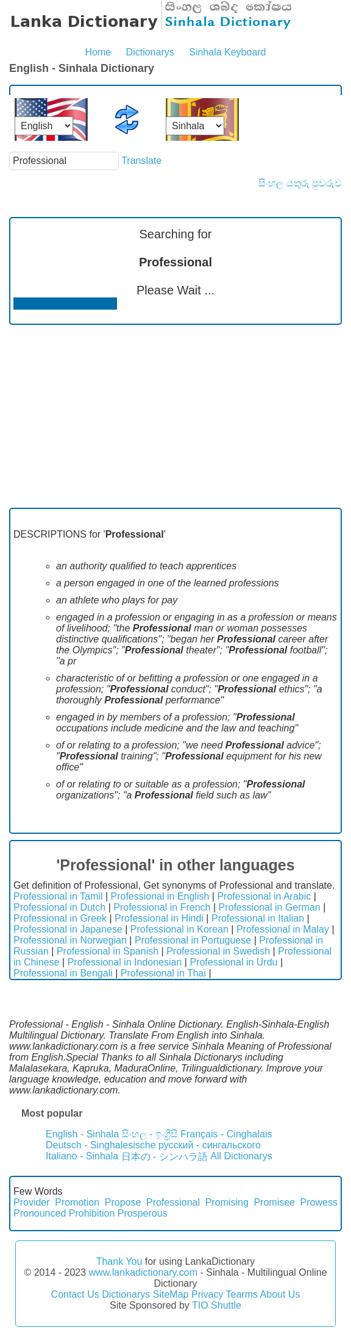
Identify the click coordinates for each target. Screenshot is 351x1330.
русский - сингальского (209, 1145)
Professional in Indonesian (125, 962)
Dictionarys (150, 52)
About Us (280, 1294)
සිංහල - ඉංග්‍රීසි (150, 1134)
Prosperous (143, 1213)
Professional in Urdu (233, 962)
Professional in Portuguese (193, 940)
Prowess (319, 1202)
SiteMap (171, 1294)
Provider (31, 1202)
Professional (173, 1202)
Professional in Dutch (59, 907)
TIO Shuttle (216, 1305)
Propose (123, 1202)
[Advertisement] (175, 416)
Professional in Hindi (159, 918)
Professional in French (161, 907)
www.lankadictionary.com (143, 1272)
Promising (227, 1202)
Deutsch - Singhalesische (101, 1145)
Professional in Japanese (67, 929)
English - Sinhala (82, 1134)
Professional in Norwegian (70, 940)
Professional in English (160, 896)
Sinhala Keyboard (227, 52)
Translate (141, 160)
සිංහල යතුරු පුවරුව (300, 183)
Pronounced (39, 1213)
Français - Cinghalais (226, 1134)
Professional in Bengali (63, 973)
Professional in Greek (60, 918)
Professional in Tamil (57, 896)
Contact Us (75, 1294)
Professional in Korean (179, 929)
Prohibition (92, 1213)
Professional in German (270, 907)
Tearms (242, 1294)
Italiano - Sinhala (82, 1156)
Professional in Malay (282, 929)
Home (98, 52)
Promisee (274, 1202)
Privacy (207, 1294)
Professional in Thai (163, 973)
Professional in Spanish (107, 951)
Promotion (77, 1202)
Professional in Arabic (264, 896)
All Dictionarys (241, 1156)
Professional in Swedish (218, 951)
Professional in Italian (257, 918)
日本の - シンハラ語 (164, 1156)
